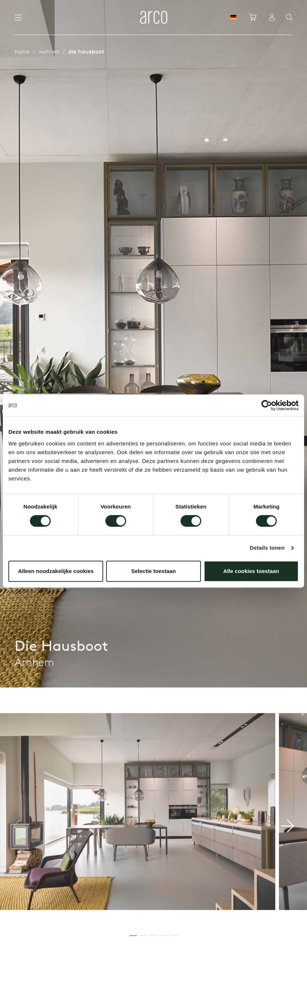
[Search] (289, 17)
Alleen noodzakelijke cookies (56, 571)
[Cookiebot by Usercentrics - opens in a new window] (267, 405)
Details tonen (267, 548)
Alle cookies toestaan (251, 571)
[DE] (233, 17)
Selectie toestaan (153, 571)
